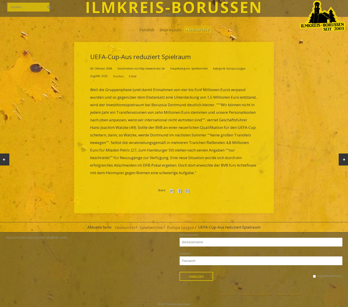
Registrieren (228, 294)
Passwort (185, 253)
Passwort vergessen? (288, 294)
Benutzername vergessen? (255, 294)
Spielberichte (150, 227)
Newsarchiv (199, 29)
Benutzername (189, 235)
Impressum (170, 29)
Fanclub (144, 29)
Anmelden (196, 276)
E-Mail (132, 76)
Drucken (118, 76)
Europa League (180, 227)
